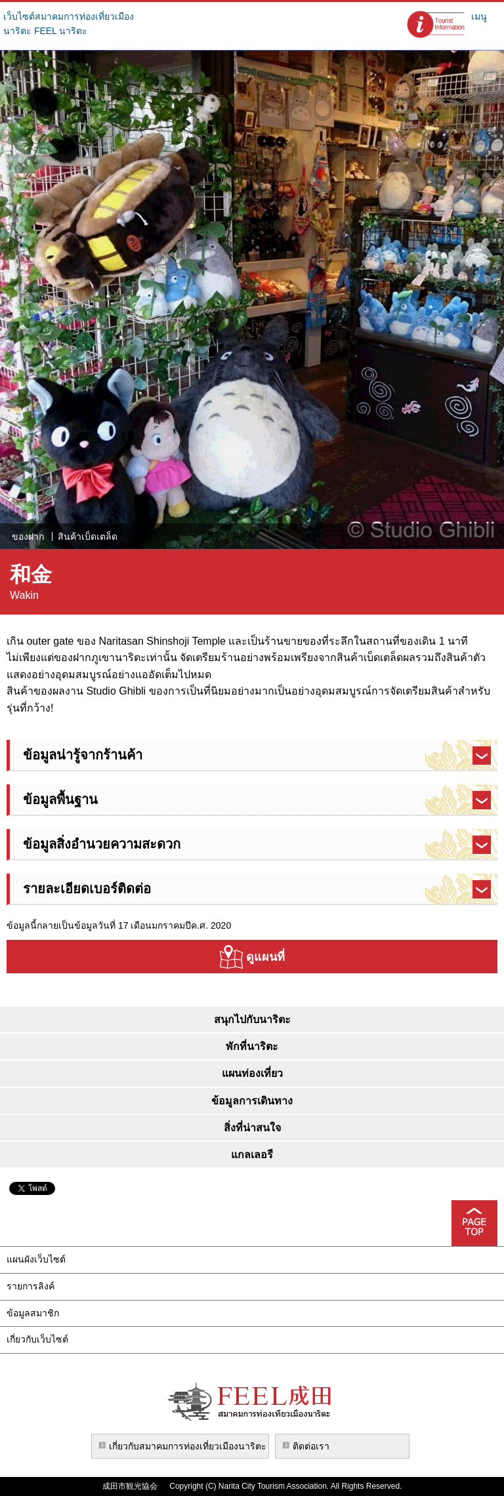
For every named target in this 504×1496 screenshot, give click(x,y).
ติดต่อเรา (311, 1446)
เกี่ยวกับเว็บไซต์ (37, 1339)
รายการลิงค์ (30, 1286)
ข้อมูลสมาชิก (33, 1313)
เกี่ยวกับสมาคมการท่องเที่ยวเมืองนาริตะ (187, 1446)
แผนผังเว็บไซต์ (36, 1259)
